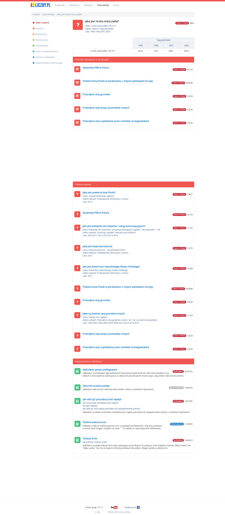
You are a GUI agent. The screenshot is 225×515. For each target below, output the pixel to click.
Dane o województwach (45, 51)
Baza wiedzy (103, 5)
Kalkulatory (74, 5)
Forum (116, 5)
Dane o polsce (41, 22)
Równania (88, 5)
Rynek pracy (40, 34)
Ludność (38, 28)
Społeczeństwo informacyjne (48, 62)
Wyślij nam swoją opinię (119, 512)
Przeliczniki (60, 5)
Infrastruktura (40, 45)
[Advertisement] (133, 155)
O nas (97, 512)
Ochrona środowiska (44, 57)
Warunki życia (40, 39)
